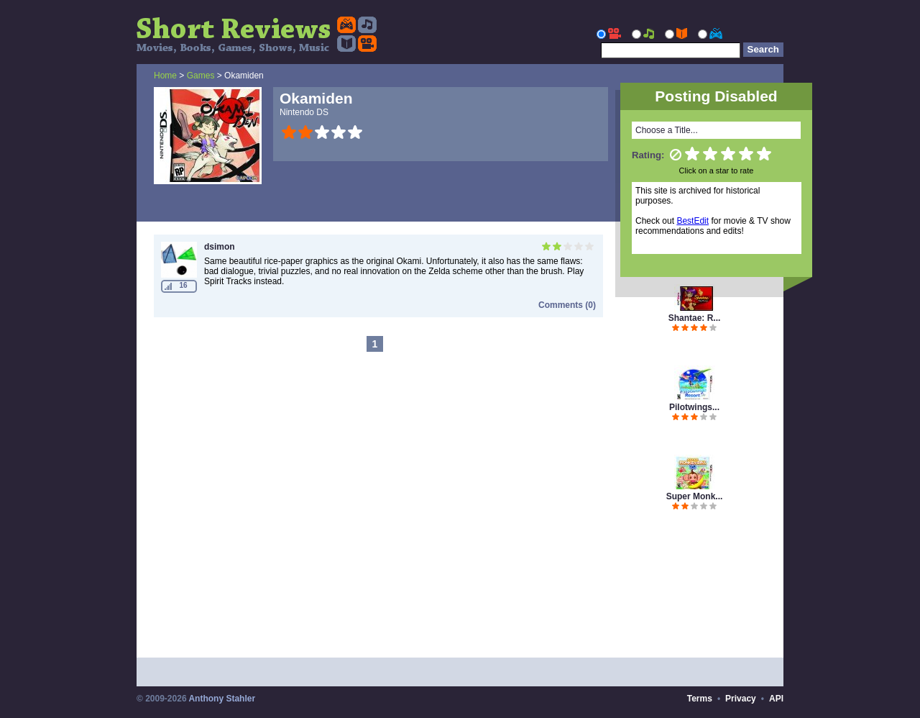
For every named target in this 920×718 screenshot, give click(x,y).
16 (183, 285)
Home (165, 76)
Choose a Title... (666, 130)
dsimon (219, 247)
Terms (699, 699)
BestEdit (692, 221)
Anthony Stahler (221, 699)
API (776, 699)
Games (201, 76)
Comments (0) (567, 305)
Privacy (740, 699)
